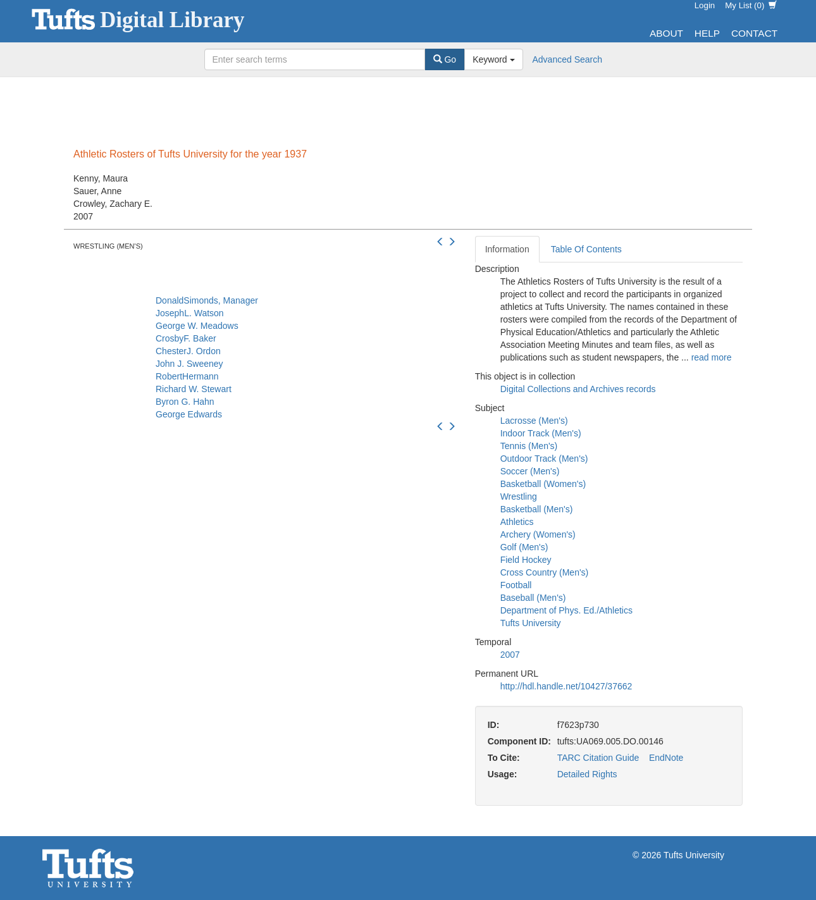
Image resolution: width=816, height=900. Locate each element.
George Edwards (189, 414)
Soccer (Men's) (530, 471)
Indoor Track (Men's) (540, 433)
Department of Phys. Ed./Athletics (566, 610)
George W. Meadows (197, 326)
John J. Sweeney (189, 364)
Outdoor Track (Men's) (544, 458)
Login (705, 5)
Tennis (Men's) (529, 446)
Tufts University (530, 623)
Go (445, 59)
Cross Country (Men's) (544, 572)
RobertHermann (187, 376)
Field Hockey (526, 560)
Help (707, 33)
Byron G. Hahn (185, 402)
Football (516, 585)
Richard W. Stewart (194, 389)
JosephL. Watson (190, 313)
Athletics (517, 522)
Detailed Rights (587, 774)
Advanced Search (568, 59)
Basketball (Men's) (536, 509)
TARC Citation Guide (598, 758)
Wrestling (518, 496)
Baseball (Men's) (533, 598)
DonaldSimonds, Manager (207, 300)
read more (711, 357)
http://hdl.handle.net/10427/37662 (566, 686)
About (666, 33)
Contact (754, 33)
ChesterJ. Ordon (188, 351)
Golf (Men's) (524, 547)
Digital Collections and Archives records (578, 389)
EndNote (666, 758)
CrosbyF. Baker (186, 338)
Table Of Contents (586, 249)
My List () (751, 5)
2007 (510, 655)
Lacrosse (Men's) (534, 421)
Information (507, 249)
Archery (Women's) (538, 534)
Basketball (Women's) (543, 484)
